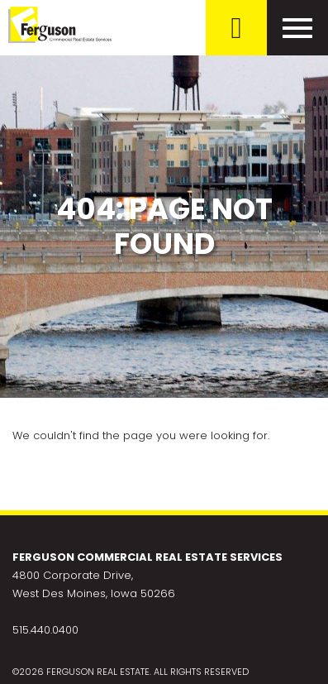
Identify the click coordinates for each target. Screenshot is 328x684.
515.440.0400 (45, 630)
